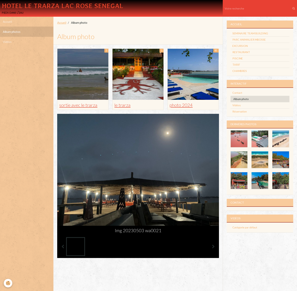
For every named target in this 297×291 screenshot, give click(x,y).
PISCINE (237, 58)
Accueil (7, 21)
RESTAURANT (241, 52)
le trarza (122, 105)
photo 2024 (181, 105)
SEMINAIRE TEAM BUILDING (250, 33)
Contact (237, 92)
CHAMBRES (239, 70)
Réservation (239, 111)
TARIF (236, 64)
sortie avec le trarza (78, 105)
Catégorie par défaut (244, 227)
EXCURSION (240, 45)
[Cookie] (8, 283)
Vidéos (7, 41)
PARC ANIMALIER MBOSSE (249, 39)
